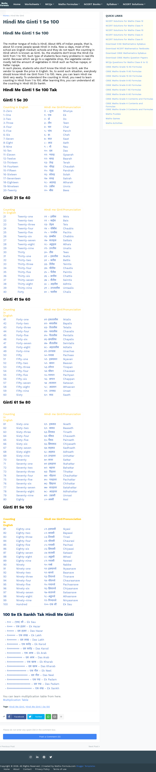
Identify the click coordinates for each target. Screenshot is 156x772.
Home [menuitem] (16, 4)
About (16, 769)
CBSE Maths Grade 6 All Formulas (123, 94)
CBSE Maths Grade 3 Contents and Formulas (129, 109)
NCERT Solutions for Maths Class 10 (124, 30)
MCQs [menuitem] (48, 4)
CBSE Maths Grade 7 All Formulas (123, 89)
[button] (2, 13)
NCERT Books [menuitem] (92, 4)
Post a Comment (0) (49, 736)
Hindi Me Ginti (16, 707)
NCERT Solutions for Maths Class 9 (124, 35)
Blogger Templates (85, 766)
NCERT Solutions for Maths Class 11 (124, 25)
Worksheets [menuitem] (32, 4)
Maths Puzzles (113, 114)
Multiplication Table (15, 699)
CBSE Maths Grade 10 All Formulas (124, 76)
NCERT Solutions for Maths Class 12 (124, 21)
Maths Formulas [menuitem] (68, 4)
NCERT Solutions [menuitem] (133, 4)
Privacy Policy (42, 769)
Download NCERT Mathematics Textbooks (127, 48)
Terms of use (59, 769)
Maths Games (113, 118)
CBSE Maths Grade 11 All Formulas (123, 71)
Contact (27, 769)
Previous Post (8, 746)
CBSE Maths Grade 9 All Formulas (123, 80)
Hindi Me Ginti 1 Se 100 (38, 707)
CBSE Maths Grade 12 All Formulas (124, 67)
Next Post (93, 746)
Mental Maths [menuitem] (21, 12)
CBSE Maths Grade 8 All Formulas (123, 85)
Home (6, 16)
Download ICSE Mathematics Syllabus (125, 44)
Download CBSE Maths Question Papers (127, 57)
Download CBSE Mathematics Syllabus (126, 53)
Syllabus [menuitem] (112, 4)
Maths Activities (114, 123)
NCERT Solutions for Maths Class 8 (124, 39)
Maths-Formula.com (65, 766)
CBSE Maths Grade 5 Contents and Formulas (129, 99)
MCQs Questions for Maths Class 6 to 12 (127, 62)
